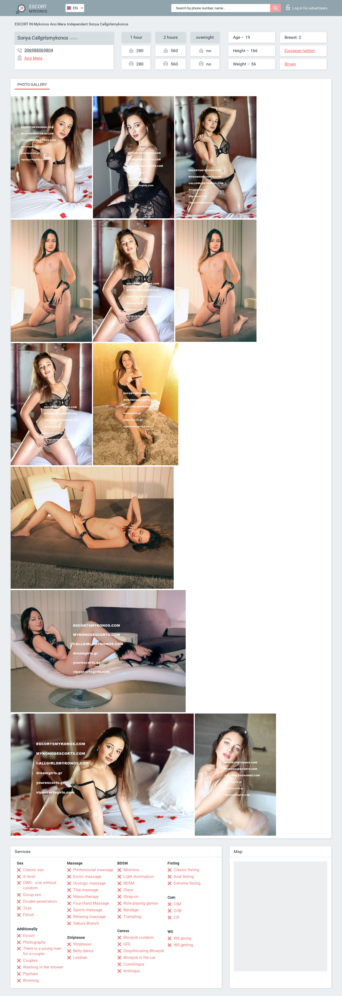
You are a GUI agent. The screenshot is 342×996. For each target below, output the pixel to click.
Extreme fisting (187, 883)
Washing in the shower (43, 967)
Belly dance (83, 950)
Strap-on (130, 896)
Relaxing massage (89, 916)
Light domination (138, 876)
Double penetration (40, 901)
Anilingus (131, 970)
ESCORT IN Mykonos (32, 24)
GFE (127, 944)
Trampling (132, 916)
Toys (27, 908)
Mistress (131, 869)
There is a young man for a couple (42, 951)
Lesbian (80, 957)
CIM (177, 904)
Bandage (131, 910)
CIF (177, 917)
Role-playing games (140, 903)
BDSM (128, 883)
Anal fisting (184, 876)
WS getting (183, 945)
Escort (29, 935)
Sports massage (87, 910)
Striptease (82, 944)
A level (29, 876)
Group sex (32, 894)
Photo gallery (32, 84)
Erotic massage (87, 876)
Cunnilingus (133, 964)
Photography (34, 942)
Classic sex (33, 869)
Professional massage (93, 869)
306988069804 (38, 50)
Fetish (28, 914)
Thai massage (85, 890)
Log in (306, 7)
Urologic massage (89, 883)
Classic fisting (186, 869)
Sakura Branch (86, 923)
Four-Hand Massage (91, 903)
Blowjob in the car (139, 957)
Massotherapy (86, 896)
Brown (290, 64)
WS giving (182, 938)
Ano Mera (58, 24)
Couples (30, 960)
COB (177, 910)
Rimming (31, 980)
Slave (128, 890)
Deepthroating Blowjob (143, 950)
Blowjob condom (138, 937)
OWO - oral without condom (39, 885)
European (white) (300, 50)
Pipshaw (30, 973)
